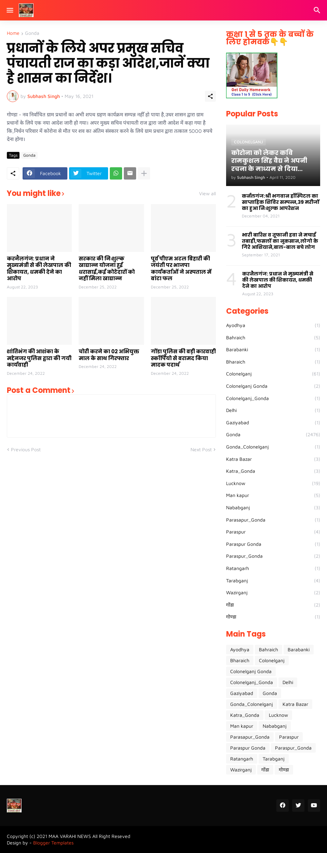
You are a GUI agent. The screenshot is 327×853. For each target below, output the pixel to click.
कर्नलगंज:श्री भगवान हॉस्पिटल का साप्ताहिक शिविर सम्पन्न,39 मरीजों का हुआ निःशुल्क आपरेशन (280, 202)
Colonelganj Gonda (273, 386)
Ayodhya (273, 325)
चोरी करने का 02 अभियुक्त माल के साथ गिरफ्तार (109, 354)
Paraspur (273, 531)
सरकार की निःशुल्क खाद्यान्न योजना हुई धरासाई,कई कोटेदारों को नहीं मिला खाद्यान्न (107, 268)
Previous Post (26, 449)
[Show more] (144, 173)
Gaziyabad (273, 422)
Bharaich (273, 361)
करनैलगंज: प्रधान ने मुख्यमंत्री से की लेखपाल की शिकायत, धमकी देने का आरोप (39, 268)
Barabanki (273, 349)
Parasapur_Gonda (273, 519)
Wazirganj (273, 592)
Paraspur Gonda (273, 544)
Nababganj (273, 507)
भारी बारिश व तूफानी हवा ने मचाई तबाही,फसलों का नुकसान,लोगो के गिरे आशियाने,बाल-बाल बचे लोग (280, 241)
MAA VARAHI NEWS (70, 836)
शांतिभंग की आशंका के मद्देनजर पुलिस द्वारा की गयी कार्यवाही (39, 358)
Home (13, 33)
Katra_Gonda (273, 471)
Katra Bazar (273, 459)
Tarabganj (273, 580)
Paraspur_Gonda (273, 556)
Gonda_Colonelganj (273, 446)
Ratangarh (273, 568)
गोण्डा (273, 616)
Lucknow (273, 483)
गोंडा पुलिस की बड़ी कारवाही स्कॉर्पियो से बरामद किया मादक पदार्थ (183, 358)
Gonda (32, 33)
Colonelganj (273, 373)
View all (207, 193)
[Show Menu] (9, 10)
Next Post (201, 449)
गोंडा (273, 604)
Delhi (273, 410)
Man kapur (273, 495)
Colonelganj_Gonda (273, 398)
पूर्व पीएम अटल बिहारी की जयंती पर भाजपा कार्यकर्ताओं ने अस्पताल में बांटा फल (181, 268)
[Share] (210, 96)
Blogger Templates (53, 842)
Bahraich (273, 337)
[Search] (318, 10)
